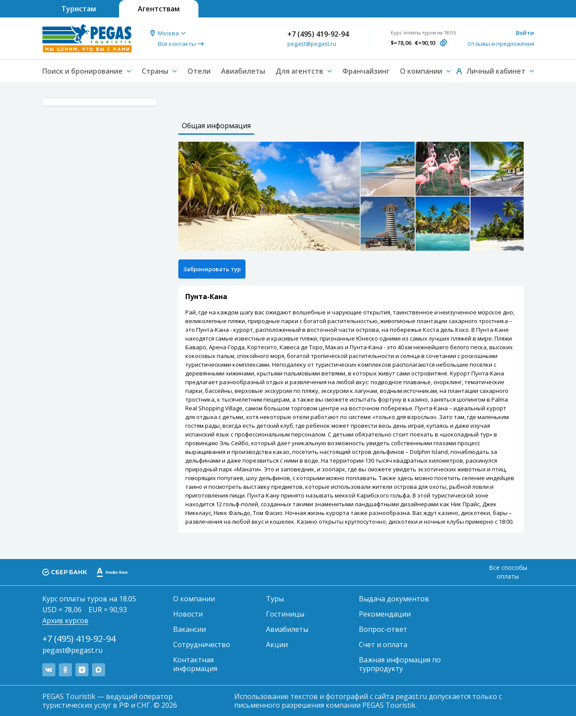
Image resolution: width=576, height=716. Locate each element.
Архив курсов (65, 620)
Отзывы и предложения (500, 44)
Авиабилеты (243, 71)
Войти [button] (525, 33)
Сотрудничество (201, 644)
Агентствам (159, 9)
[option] (269, 196)
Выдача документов (394, 598)
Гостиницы (285, 614)
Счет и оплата (383, 644)
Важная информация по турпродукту (400, 664)
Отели (199, 71)
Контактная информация (195, 664)
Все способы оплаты (508, 571)
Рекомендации (385, 614)
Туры (275, 598)
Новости (188, 614)
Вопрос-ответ (383, 629)
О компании (194, 598)
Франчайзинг (365, 71)
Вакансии (189, 629)
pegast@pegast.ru (311, 44)
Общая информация (216, 125)
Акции (277, 644)
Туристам (78, 9)
